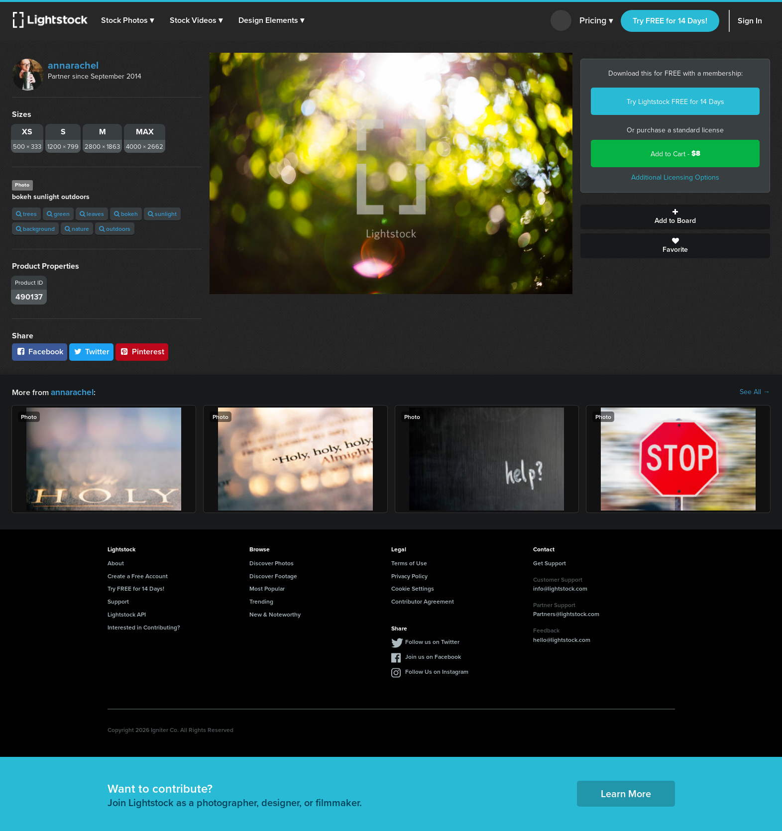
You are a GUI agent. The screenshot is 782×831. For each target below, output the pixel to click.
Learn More (626, 792)
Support (118, 600)
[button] (129, 20)
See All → (755, 392)
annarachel (73, 65)
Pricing (596, 21)
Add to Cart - (675, 153)
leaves (92, 213)
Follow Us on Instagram (436, 670)
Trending (261, 600)
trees (26, 213)
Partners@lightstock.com (566, 613)
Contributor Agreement (422, 600)
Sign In (750, 20)
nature (77, 228)
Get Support (549, 562)
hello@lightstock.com (561, 638)
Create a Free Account (138, 575)
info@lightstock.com (560, 587)
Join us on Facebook (433, 655)
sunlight (162, 213)
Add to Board (675, 216)
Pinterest (141, 351)
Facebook (39, 351)
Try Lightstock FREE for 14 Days (675, 101)
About (116, 562)
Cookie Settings (412, 587)
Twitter (91, 351)
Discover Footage (273, 575)
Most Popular (267, 587)
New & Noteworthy (275, 613)
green (58, 213)
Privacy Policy (409, 575)
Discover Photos (271, 562)
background (35, 228)
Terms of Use (409, 562)
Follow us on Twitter (432, 640)
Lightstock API (127, 613)
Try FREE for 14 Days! (670, 20)
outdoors (114, 228)
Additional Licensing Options (675, 177)
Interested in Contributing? (144, 626)
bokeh (126, 213)
